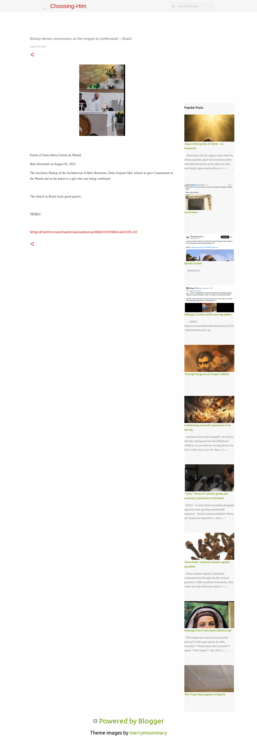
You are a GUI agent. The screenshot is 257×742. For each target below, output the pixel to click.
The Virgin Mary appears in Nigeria (204, 694)
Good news (190, 212)
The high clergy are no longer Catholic (206, 374)
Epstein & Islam (193, 263)
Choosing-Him (68, 6)
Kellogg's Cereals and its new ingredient (207, 314)
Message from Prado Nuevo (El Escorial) (207, 630)
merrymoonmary (148, 732)
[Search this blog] (195, 6)
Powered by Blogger (128, 721)
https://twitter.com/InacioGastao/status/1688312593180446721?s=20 (83, 232)
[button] (32, 55)
